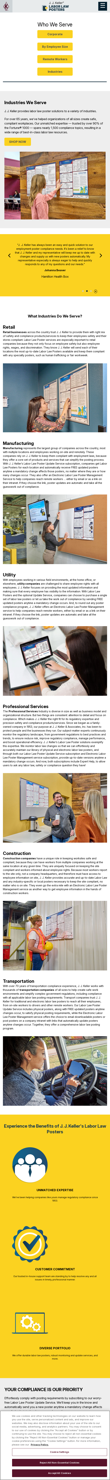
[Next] (100, 255)
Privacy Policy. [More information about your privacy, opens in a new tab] (40, 1444)
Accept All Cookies (59, 1473)
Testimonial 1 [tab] (83, 291)
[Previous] (9, 255)
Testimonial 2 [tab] (87, 291)
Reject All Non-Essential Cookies (59, 1462)
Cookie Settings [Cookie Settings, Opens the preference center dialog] (59, 1451)
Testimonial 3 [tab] (91, 291)
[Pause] (95, 290)
